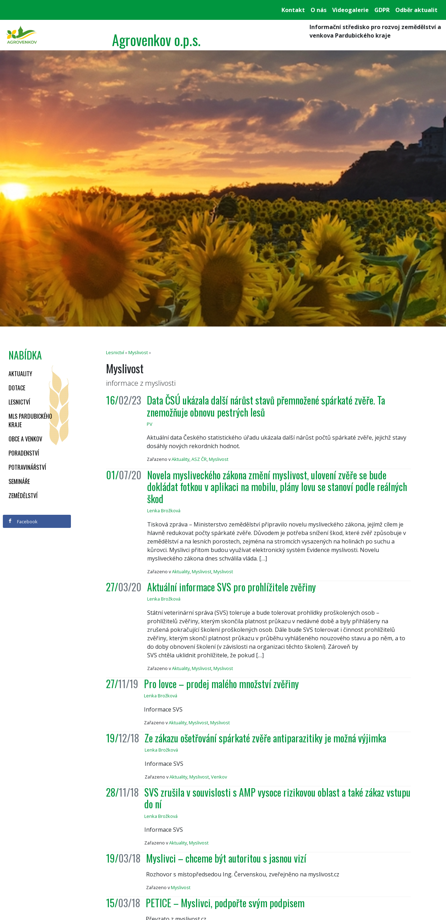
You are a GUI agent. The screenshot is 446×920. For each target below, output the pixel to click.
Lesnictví (19, 402)
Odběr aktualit (416, 10)
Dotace (17, 388)
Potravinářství (27, 467)
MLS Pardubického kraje (30, 420)
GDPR (382, 10)
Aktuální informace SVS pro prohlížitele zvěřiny (231, 587)
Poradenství (24, 453)
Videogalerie (350, 10)
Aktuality (20, 373)
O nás (319, 10)
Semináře (19, 481)
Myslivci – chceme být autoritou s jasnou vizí (226, 858)
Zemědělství (23, 495)
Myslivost (138, 352)
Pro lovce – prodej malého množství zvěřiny (221, 683)
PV (149, 424)
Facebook (23, 521)
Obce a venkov (25, 439)
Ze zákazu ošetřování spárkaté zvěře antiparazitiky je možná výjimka (265, 738)
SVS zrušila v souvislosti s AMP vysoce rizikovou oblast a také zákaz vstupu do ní (277, 798)
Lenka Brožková (163, 510)
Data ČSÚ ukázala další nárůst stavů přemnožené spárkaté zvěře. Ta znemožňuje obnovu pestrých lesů (266, 406)
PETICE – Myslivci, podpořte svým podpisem (225, 903)
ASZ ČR (199, 459)
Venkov (219, 777)
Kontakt (293, 10)
